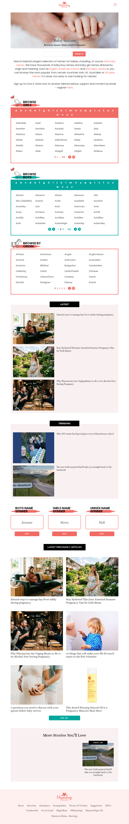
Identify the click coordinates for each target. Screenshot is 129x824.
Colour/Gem (47, 276)
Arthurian (70, 260)
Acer (96, 206)
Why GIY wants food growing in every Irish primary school (85, 434)
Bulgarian (70, 265)
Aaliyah (98, 123)
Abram (20, 195)
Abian (19, 151)
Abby (77, 139)
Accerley (21, 206)
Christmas (21, 276)
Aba (96, 128)
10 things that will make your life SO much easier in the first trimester (90, 655)
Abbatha (79, 134)
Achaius (40, 212)
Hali (102, 522)
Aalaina (59, 123)
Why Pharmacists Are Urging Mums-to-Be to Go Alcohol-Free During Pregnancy (36, 655)
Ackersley (99, 223)
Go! (27, 533)
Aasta (77, 128)
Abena (39, 145)
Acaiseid (79, 200)
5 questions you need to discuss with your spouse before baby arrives (34, 709)
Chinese (93, 271)
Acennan (79, 206)
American (64, 69)
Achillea (40, 217)
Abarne (59, 134)
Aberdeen (99, 145)
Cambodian (95, 265)
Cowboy (69, 276)
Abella (19, 145)
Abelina (98, 139)
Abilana (98, 151)
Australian (95, 260)
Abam (38, 134)
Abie (38, 151)
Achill (97, 212)
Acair (58, 200)
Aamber (20, 128)
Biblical (44, 265)
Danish (20, 282)
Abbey (97, 134)
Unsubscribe (32, 810)
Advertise (31, 805)
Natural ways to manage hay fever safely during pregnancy (85, 314)
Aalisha (78, 123)
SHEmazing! (76, 810)
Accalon (98, 200)
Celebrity (21, 271)
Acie (18, 223)
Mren (64, 522)
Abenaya (79, 145)
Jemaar (27, 522)
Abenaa (59, 145)
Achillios (98, 217)
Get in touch (47, 810)
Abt (96, 195)
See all (64, 718)
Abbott (39, 139)
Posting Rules (59, 805)
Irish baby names (96, 69)
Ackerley (79, 223)
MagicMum (61, 810)
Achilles (78, 217)
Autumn (20, 265)
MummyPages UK (94, 810)
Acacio (39, 200)
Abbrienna (61, 139)
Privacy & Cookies (78, 805)
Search (79, 54)
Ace (37, 206)
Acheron (79, 212)
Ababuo (20, 134)
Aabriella (21, 123)
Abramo (40, 195)
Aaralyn (59, 128)
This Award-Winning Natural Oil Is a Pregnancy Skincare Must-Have (86, 709)
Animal (20, 260)
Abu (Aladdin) (24, 200)
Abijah (78, 151)
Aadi (38, 123)
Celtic (43, 271)
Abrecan (79, 195)
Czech (92, 276)
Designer (45, 282)
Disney (68, 282)
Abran (58, 195)
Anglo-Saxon (96, 254)
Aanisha (40, 128)
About (21, 805)
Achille (20, 217)
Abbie (19, 139)
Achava (59, 212)
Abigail (59, 151)
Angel (67, 254)
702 (69, 229)
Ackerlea (40, 223)
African (20, 254)
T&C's (108, 805)
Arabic (44, 260)
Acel (57, 206)
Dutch (92, 282)
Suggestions (96, 805)
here (70, 87)
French (75, 69)
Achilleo (59, 217)
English (53, 69)
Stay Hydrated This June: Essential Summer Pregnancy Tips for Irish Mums (91, 601)
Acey (18, 212)
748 (63, 157)
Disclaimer (44, 805)
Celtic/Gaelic (71, 271)
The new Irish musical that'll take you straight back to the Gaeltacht (98, 772)
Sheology (73, 816)
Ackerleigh (61, 223)
